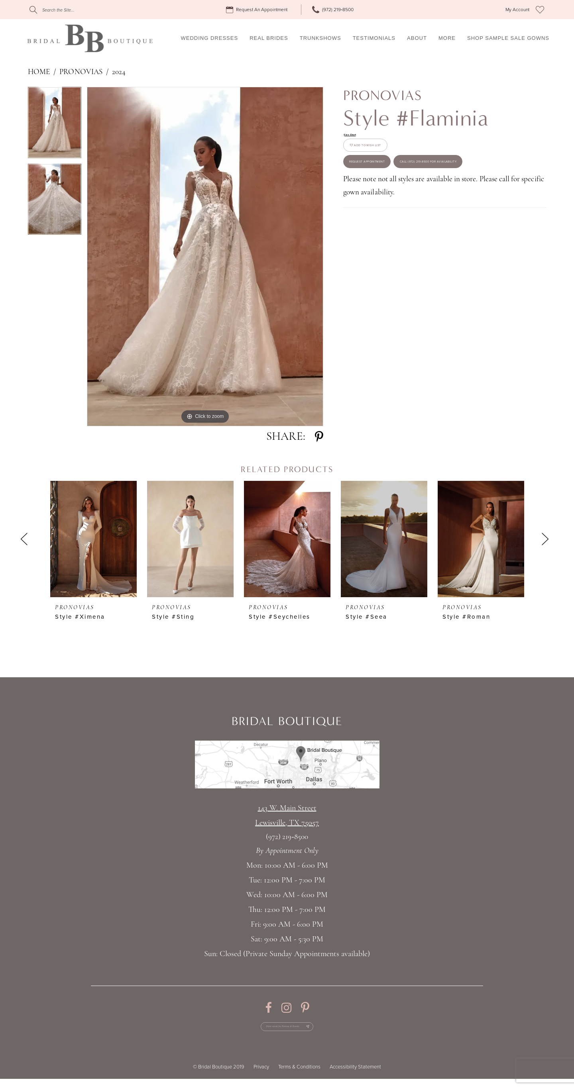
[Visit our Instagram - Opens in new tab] (286, 1008)
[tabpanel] (54, 125)
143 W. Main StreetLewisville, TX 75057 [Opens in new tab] (287, 815)
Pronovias (80, 72)
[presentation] (93, 539)
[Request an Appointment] (258, 10)
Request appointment (391, 191)
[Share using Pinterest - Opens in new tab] (319, 437)
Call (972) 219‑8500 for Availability (411, 223)
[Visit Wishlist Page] (540, 9)
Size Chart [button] (357, 136)
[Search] (77, 10)
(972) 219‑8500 (287, 837)
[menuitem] (258, 10)
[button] (517, 9)
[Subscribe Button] (329, 1031)
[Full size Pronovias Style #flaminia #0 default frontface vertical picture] (205, 256)
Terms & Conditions (299, 1076)
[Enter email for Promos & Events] (287, 1031)
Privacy (261, 1076)
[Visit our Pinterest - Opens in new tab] (305, 1008)
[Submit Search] (33, 10)
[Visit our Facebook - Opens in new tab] (268, 1008)
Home (39, 72)
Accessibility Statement (355, 1076)
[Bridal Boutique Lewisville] (90, 38)
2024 (119, 72)
